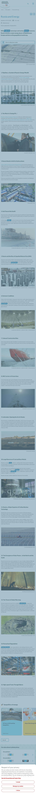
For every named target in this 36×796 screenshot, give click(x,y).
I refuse (18, 790)
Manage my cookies (18, 786)
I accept (18, 782)
